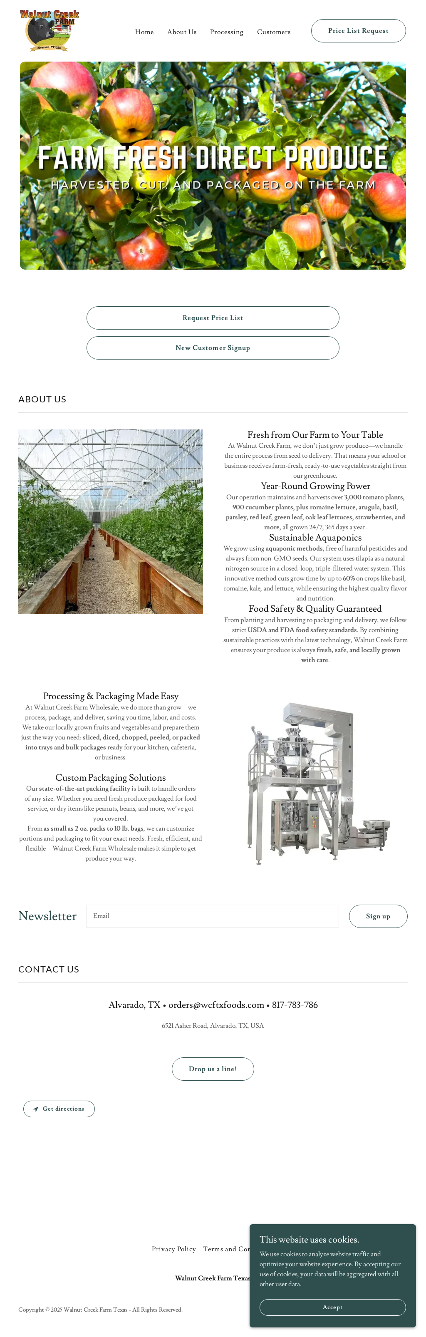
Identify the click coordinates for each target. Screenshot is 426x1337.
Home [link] (144, 32)
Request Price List (213, 318)
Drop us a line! (213, 1069)
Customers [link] (274, 32)
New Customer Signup (213, 348)
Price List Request (358, 31)
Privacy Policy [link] (174, 1249)
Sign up (378, 916)
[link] (49, 29)
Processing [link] (227, 32)
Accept (332, 1307)
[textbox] (213, 916)
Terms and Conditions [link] (238, 1249)
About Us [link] (182, 32)
